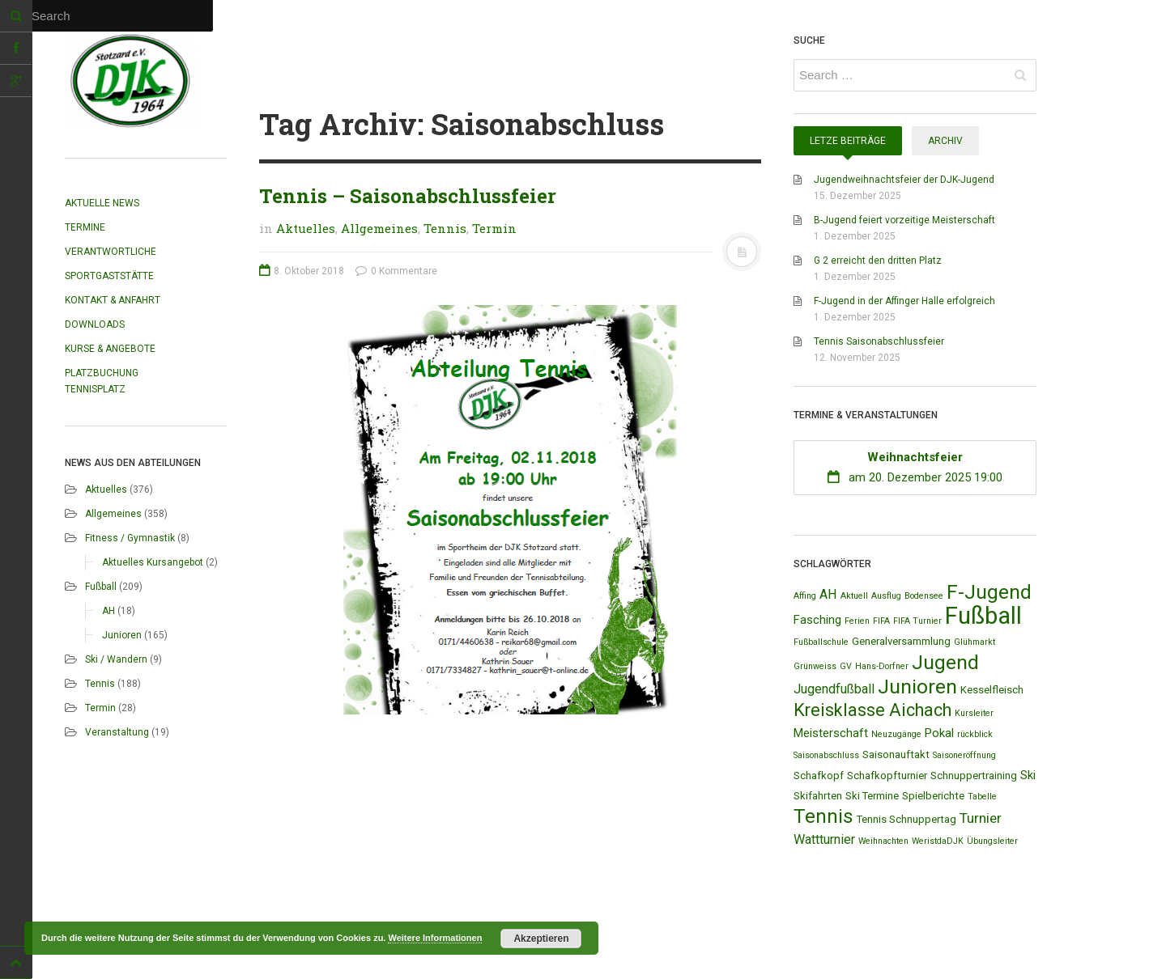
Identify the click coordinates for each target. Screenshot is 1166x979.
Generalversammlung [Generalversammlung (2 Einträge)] (901, 641)
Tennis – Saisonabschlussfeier (407, 196)
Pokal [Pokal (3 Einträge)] (939, 733)
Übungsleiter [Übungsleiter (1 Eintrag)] (992, 841)
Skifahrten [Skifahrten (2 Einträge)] (818, 796)
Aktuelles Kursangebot (152, 562)
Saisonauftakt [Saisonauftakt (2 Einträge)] (896, 754)
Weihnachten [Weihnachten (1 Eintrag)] (883, 841)
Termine (85, 227)
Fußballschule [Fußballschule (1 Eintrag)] (821, 642)
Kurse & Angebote (110, 348)
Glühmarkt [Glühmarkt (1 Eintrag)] (974, 642)
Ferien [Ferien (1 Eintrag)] (857, 621)
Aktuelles (106, 489)
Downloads (95, 324)
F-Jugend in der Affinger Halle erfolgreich (904, 301)
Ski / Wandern (116, 659)
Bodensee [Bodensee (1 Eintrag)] (923, 596)
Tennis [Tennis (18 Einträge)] (823, 816)
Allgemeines (113, 513)
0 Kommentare (396, 271)
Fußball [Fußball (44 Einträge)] (983, 615)
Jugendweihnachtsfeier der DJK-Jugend (904, 179)
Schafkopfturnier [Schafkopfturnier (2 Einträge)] (887, 775)
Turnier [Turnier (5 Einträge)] (981, 818)
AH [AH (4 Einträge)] (828, 594)
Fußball (101, 586)
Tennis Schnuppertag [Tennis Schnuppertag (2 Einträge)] (906, 819)
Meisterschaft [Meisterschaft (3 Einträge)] (831, 733)
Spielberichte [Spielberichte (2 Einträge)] (933, 796)
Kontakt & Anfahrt (112, 300)
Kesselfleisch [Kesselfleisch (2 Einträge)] (991, 690)
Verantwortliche (110, 251)
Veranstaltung (117, 732)
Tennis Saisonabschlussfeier (879, 341)
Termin (100, 708)
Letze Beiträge (848, 140)
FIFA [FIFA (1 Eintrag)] (881, 621)
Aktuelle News (102, 203)
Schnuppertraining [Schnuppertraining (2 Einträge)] (973, 775)
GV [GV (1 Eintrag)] (846, 666)
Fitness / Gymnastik (130, 538)
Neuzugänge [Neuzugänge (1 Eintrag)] (896, 734)
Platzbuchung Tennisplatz (101, 381)
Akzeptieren (540, 938)
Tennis (100, 683)
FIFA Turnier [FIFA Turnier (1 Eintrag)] (917, 621)
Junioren (122, 635)
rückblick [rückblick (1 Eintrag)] (975, 734)
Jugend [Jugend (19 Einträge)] (945, 662)
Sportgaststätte (109, 276)
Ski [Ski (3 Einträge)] (1028, 775)
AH (108, 611)
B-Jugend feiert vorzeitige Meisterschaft (904, 220)
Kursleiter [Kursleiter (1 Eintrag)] (974, 713)
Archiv (945, 140)
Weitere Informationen (435, 938)
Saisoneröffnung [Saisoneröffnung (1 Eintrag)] (964, 755)
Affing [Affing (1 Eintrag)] (805, 596)
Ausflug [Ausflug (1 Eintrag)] (886, 596)
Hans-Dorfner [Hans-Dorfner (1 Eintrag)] (882, 666)
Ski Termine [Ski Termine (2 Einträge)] (872, 796)
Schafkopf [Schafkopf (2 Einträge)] (819, 775)
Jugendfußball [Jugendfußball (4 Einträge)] (834, 689)
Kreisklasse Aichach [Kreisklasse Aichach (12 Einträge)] (872, 710)
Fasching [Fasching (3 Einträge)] (817, 619)
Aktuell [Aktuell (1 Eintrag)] (854, 596)
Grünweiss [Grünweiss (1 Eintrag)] (815, 666)
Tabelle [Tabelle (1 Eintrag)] (982, 796)
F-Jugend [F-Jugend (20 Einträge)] (989, 592)
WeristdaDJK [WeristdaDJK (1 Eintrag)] (938, 841)
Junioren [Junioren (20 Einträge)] (917, 686)
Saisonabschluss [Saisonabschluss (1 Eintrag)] (826, 755)
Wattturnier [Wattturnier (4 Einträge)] (824, 839)
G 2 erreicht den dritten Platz (878, 260)
